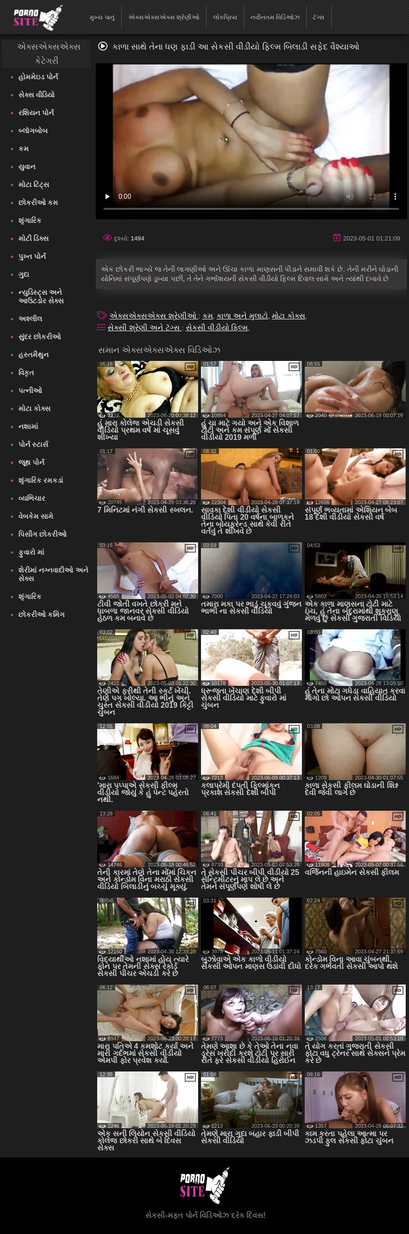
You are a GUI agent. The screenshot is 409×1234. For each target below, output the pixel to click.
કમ (23, 149)
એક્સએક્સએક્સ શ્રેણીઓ (164, 17)
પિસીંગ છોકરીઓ (42, 534)
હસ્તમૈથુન (33, 355)
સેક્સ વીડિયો (36, 95)
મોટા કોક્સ (34, 408)
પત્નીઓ (30, 390)
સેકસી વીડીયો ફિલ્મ (217, 328)
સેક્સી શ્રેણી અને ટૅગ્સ (145, 328)
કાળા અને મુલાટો (242, 316)
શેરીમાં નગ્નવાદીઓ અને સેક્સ (53, 574)
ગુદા (23, 274)
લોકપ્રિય (225, 17)
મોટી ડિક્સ (33, 238)
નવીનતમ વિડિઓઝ (275, 17)
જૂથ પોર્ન (31, 462)
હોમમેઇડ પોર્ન (38, 77)
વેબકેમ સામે (35, 516)
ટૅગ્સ (319, 17)
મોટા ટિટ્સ (33, 184)
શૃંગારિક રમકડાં (40, 480)
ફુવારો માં (31, 552)
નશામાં (28, 426)
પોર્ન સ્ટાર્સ (33, 444)
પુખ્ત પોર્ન (32, 256)
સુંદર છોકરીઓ (39, 337)
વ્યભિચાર (31, 498)
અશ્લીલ (30, 319)
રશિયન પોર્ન (36, 113)
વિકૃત (26, 372)
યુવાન (26, 167)
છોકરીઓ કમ (38, 202)
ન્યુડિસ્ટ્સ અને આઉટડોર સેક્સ (41, 296)
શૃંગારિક (30, 220)
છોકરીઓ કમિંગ (41, 614)
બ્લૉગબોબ (33, 131)
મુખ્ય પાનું (102, 17)
